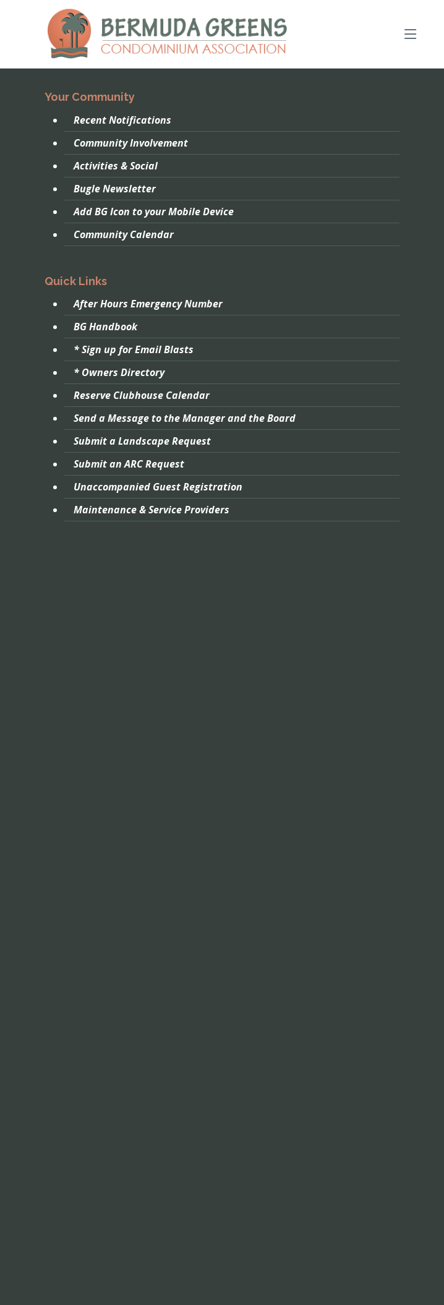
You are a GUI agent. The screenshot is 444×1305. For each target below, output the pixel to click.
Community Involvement (131, 143)
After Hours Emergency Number (148, 303)
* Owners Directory (119, 372)
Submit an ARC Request (129, 464)
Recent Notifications (122, 120)
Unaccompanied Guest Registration (158, 487)
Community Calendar (124, 234)
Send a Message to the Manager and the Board (185, 418)
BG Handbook (105, 326)
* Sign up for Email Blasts (134, 349)
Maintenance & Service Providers (151, 509)
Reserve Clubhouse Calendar (142, 395)
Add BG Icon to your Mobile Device (154, 211)
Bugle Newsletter (115, 188)
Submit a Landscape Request (142, 441)
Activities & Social (116, 166)
